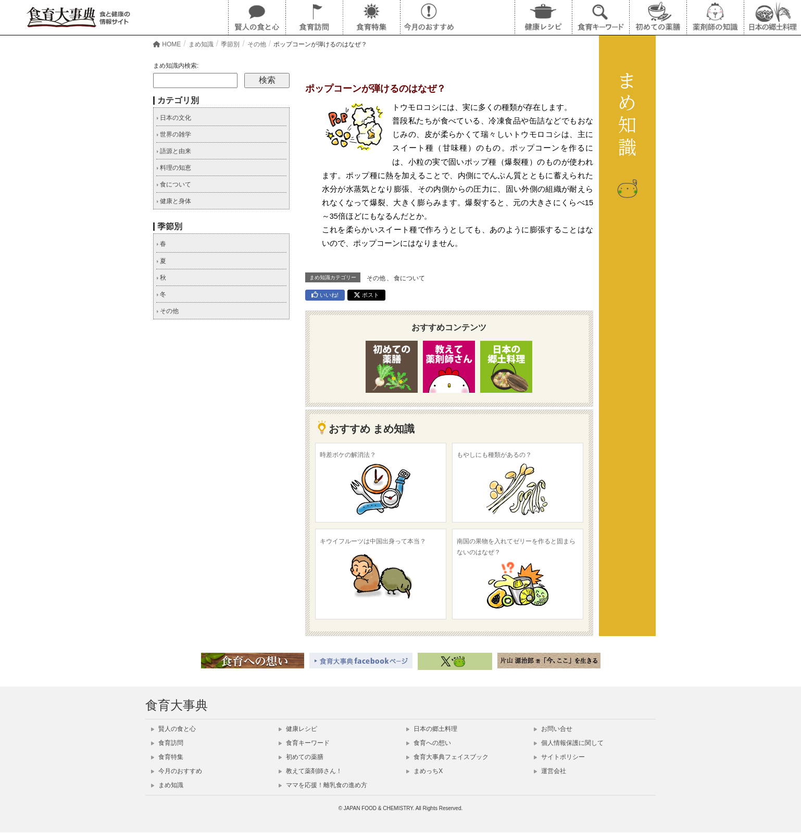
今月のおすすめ (176, 771)
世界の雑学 (173, 134)
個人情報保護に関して (569, 743)
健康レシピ (298, 728)
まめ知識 (167, 785)
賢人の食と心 (173, 728)
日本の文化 (173, 117)
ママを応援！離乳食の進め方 (323, 785)
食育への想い (428, 743)
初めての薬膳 (301, 757)
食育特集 (167, 757)
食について (409, 278)
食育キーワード (304, 743)
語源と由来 (173, 151)
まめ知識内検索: (175, 65)
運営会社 (550, 771)
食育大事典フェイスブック (447, 757)
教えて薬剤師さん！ (310, 771)
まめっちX (424, 771)
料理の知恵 (173, 167)
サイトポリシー (559, 757)
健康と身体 (173, 201)
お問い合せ (553, 728)
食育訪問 (167, 743)
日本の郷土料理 (431, 728)
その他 (376, 278)
